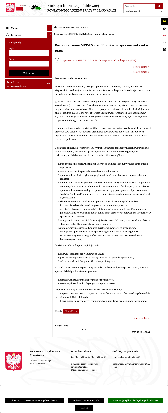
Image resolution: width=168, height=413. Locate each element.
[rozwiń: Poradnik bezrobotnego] (50, 156)
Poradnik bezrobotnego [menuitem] (18, 155)
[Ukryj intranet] (49, 220)
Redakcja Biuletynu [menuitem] (16, 194)
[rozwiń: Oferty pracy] (50, 174)
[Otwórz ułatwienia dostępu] (164, 21)
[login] (29, 238)
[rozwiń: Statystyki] (50, 150)
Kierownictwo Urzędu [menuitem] (17, 61)
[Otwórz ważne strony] (164, 42)
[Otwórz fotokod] (164, 49)
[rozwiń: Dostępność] (50, 38)
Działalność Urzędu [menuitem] (16, 49)
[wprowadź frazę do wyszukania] (140, 6)
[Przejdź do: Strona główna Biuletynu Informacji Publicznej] (55, 20)
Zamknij (84, 407)
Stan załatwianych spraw (18, 382)
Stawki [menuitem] (9, 188)
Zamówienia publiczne (50, 382)
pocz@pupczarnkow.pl (88, 356)
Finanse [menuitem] (10, 144)
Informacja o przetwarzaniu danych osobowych (34, 400)
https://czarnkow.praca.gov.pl (84, 362)
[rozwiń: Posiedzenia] (50, 119)
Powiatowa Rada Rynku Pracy (72, 19)
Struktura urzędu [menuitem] (15, 55)
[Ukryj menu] (49, 20)
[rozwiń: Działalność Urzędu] (50, 50)
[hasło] (29, 249)
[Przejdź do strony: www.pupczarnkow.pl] (164, 28)
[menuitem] (28, 76)
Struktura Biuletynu (79, 382)
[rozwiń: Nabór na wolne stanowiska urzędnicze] (50, 179)
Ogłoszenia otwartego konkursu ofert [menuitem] (25, 138)
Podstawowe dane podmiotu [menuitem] (21, 26)
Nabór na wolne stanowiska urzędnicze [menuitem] (20, 181)
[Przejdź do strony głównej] (60, 8)
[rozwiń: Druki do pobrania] (50, 168)
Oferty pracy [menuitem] (12, 173)
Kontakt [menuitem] (10, 32)
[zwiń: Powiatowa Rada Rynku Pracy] (50, 67)
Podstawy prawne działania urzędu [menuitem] (24, 126)
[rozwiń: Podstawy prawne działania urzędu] (50, 126)
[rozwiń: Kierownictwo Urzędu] (50, 61)
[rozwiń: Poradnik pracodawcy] (50, 162)
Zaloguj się (29, 258)
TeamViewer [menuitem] (12, 213)
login (11, 233)
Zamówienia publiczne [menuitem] (18, 132)
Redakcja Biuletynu (107, 382)
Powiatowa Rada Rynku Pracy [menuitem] (21, 67)
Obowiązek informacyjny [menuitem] (19, 43)
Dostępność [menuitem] (12, 37)
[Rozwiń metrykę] (71, 303)
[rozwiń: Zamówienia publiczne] (50, 132)
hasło (12, 244)
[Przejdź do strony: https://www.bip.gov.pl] (164, 35)
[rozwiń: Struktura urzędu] (50, 56)
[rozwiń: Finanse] (50, 144)
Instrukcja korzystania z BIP (138, 382)
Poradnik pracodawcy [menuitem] (17, 161)
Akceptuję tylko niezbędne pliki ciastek (135, 400)
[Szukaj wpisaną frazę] (159, 6)
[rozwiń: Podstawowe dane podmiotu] (50, 26)
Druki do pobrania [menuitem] (15, 167)
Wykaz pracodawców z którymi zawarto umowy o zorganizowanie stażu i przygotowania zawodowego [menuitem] (24, 204)
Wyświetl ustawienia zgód (86, 400)
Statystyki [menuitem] (11, 149)
